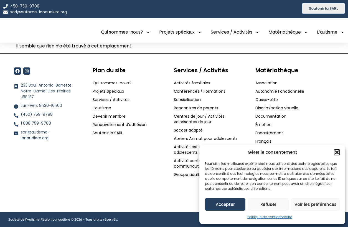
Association (266, 83)
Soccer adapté (189, 130)
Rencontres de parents (196, 108)
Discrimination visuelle (276, 108)
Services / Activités (235, 32)
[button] (337, 150)
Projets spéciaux (180, 32)
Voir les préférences (315, 204)
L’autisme (331, 32)
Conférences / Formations (199, 91)
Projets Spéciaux (108, 91)
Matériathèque (288, 32)
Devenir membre (109, 116)
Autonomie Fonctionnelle (279, 91)
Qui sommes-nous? (125, 32)
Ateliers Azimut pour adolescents (206, 138)
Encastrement (269, 133)
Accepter (225, 204)
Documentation (270, 116)
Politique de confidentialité (269, 217)
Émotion (263, 124)
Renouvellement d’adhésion (120, 124)
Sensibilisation (187, 99)
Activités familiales (192, 83)
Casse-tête (266, 99)
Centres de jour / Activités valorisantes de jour (199, 119)
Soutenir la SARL (108, 133)
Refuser (268, 204)
